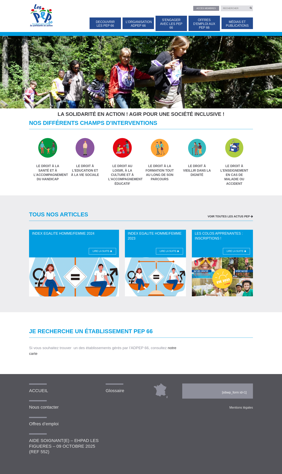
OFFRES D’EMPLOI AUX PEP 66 (204, 23)
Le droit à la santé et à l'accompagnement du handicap (48, 159)
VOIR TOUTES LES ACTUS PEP (230, 216)
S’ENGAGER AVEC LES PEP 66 (171, 23)
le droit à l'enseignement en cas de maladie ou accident (234, 161)
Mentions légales (241, 407)
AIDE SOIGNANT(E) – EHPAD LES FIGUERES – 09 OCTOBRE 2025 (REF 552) (64, 446)
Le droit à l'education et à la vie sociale (85, 157)
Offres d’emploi (44, 423)
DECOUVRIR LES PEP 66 (105, 23)
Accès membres (206, 8)
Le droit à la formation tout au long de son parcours (160, 159)
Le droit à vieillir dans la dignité (197, 157)
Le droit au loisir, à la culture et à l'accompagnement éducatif (122, 161)
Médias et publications (237, 23)
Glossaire (115, 390)
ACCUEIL (38, 390)
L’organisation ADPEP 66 (139, 23)
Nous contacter (44, 407)
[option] (141, 70)
